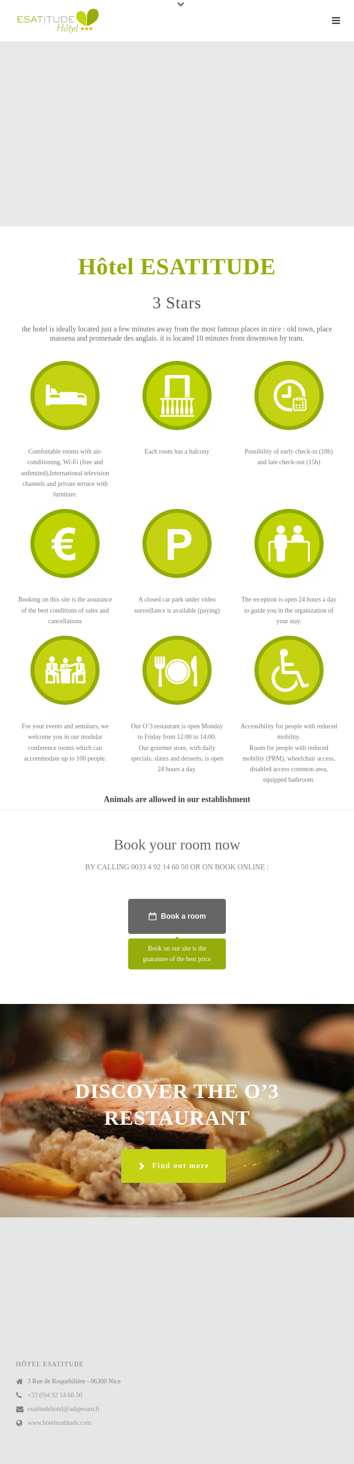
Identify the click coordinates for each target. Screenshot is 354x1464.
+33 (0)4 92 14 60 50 (55, 1395)
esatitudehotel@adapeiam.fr (64, 1408)
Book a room (177, 916)
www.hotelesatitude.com (59, 1422)
